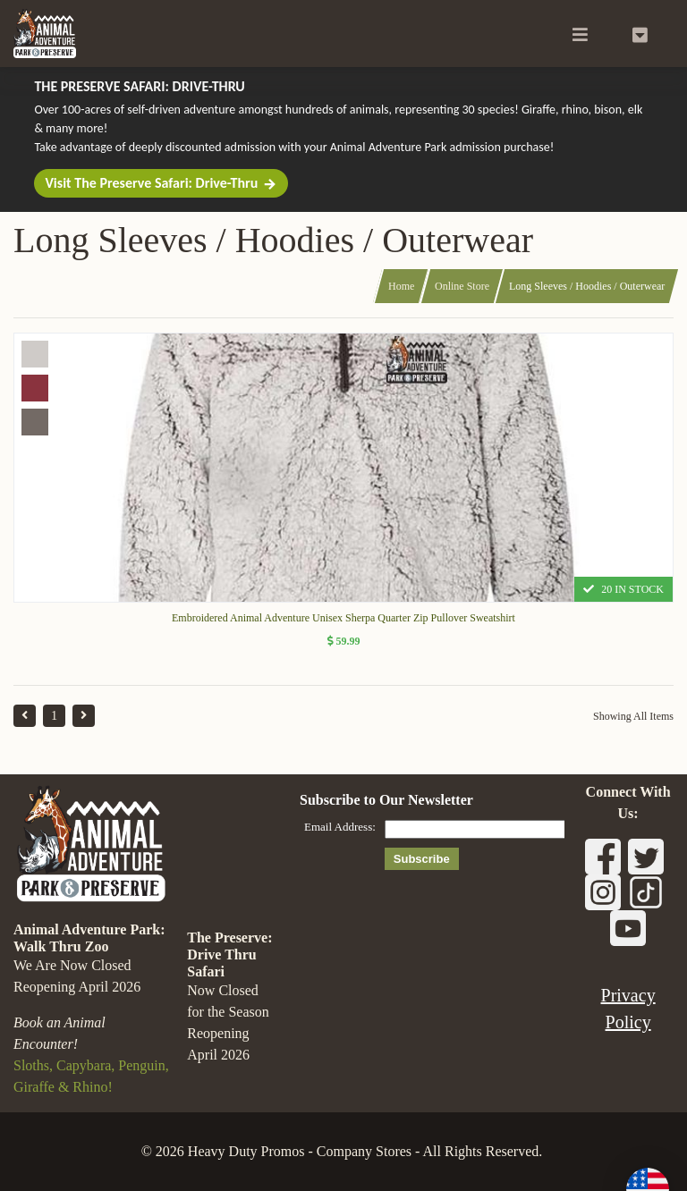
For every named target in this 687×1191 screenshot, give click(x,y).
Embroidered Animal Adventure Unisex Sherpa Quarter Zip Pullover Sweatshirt (343, 618)
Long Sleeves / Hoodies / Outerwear (587, 286)
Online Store (462, 286)
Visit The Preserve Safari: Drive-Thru (161, 183)
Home (401, 286)
